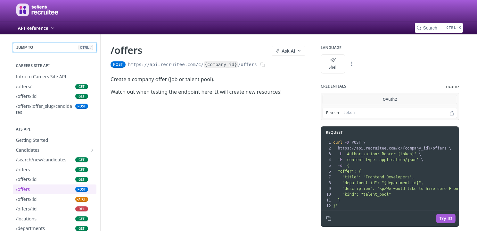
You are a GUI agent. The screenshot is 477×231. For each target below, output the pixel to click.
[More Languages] (352, 64)
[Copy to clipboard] (328, 218)
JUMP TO (54, 47)
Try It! (445, 218)
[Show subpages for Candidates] (92, 150)
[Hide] (451, 113)
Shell (332, 64)
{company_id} (220, 64)
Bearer (333, 113)
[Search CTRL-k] (439, 28)
